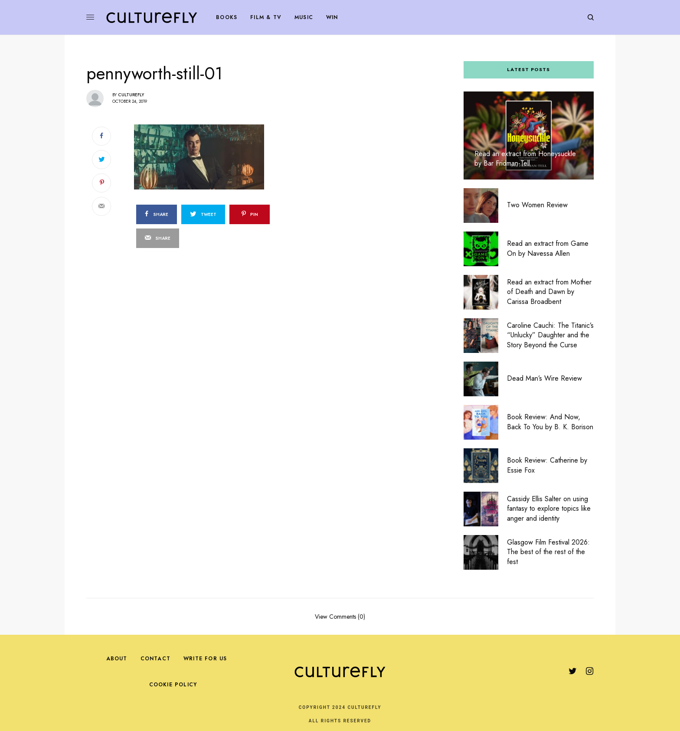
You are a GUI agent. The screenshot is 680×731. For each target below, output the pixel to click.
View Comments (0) (340, 616)
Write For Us (205, 658)
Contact (155, 658)
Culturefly (131, 94)
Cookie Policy (173, 685)
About (117, 658)
